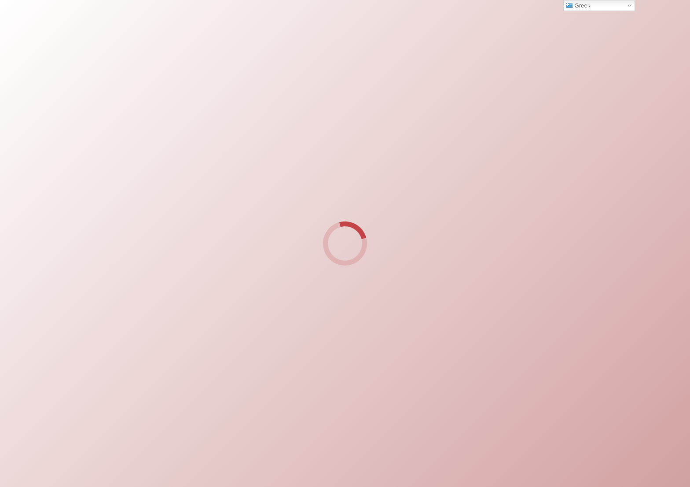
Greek (578, 5)
